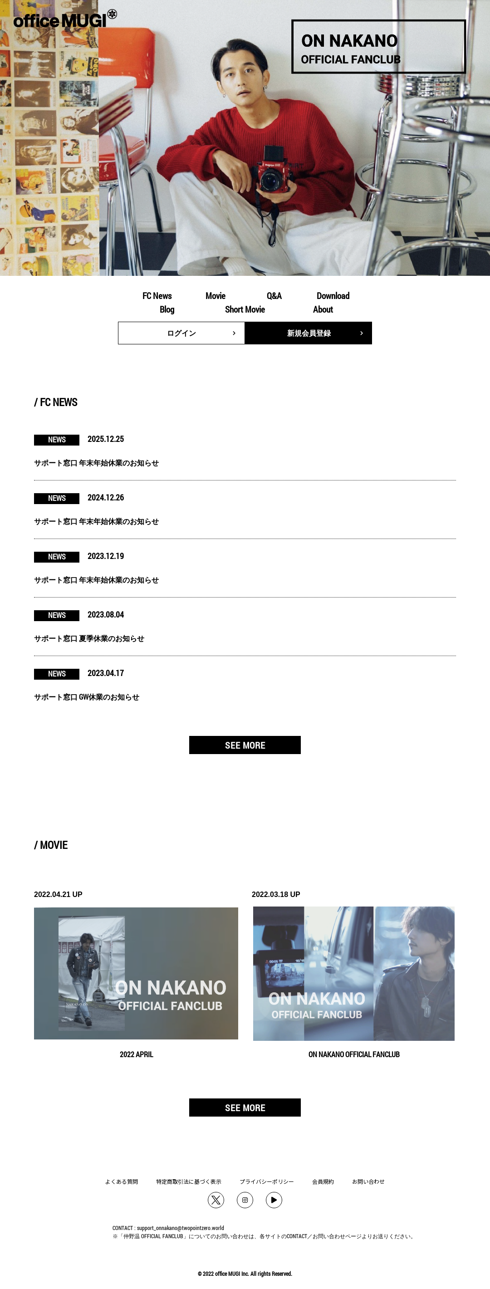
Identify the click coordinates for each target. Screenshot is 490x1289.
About (323, 309)
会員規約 (323, 1181)
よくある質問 (121, 1181)
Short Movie (245, 309)
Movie (215, 295)
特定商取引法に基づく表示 (188, 1181)
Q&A (274, 295)
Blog (167, 309)
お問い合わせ (368, 1181)
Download (333, 295)
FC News (157, 295)
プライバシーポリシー (267, 1181)
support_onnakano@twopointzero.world (180, 1227)
